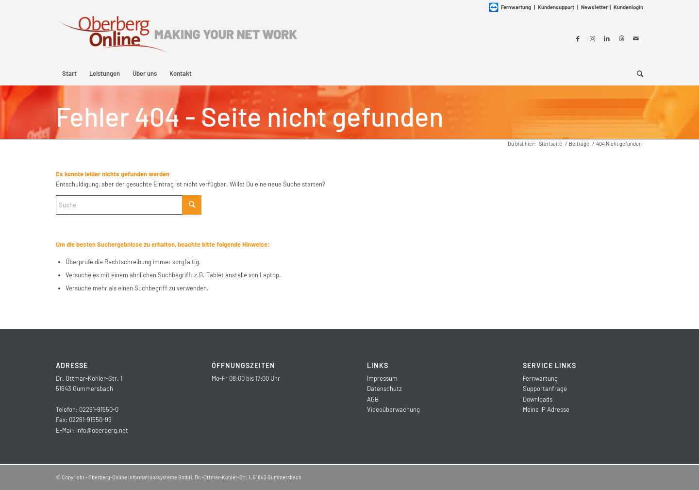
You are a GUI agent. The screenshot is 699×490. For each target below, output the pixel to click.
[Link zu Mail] (636, 38)
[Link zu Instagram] (592, 38)
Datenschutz (384, 388)
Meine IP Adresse (546, 409)
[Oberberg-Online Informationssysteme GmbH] (177, 38)
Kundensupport (556, 7)
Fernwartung (540, 378)
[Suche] (637, 73)
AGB (373, 399)
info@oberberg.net (102, 430)
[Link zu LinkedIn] (606, 38)
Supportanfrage (545, 388)
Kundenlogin (628, 7)
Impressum (382, 378)
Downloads (537, 399)
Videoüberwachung (393, 409)
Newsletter (594, 7)
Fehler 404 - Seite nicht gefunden (250, 116)
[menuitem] (69, 73)
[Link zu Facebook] (577, 38)
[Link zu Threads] (621, 38)
